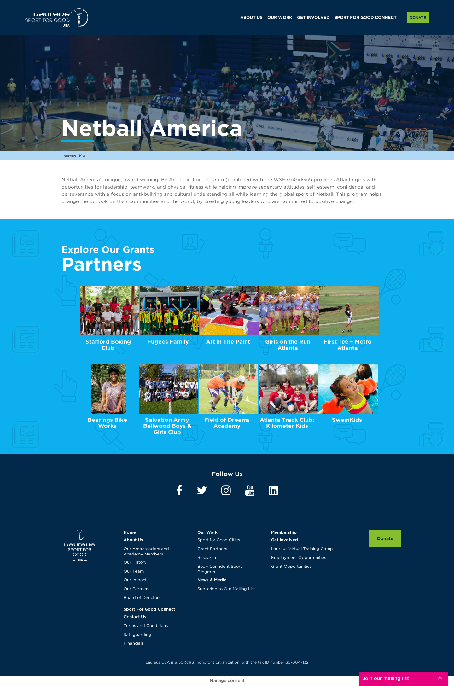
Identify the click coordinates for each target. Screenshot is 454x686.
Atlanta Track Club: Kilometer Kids (287, 423)
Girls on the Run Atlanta (287, 345)
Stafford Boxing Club (108, 345)
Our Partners (136, 589)
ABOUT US (251, 18)
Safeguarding (137, 635)
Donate (418, 17)
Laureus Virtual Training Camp (302, 549)
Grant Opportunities (291, 566)
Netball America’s (82, 180)
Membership (284, 532)
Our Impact (135, 580)
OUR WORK (279, 18)
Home (130, 532)
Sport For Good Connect (149, 609)
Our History (135, 562)
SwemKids (347, 420)
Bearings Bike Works (107, 423)
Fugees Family (168, 342)
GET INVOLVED (313, 18)
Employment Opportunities (298, 558)
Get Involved (284, 540)
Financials (133, 643)
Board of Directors (142, 598)
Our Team (134, 571)
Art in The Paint (228, 342)
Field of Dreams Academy (227, 423)
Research (206, 558)
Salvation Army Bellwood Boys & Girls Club (167, 426)
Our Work (207, 532)
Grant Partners (212, 549)
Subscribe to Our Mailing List (226, 589)
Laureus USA (56, 17)
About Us (133, 540)
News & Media (212, 580)
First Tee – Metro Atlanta (348, 345)
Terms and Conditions (146, 626)
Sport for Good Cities (218, 540)
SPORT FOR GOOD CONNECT (365, 18)
